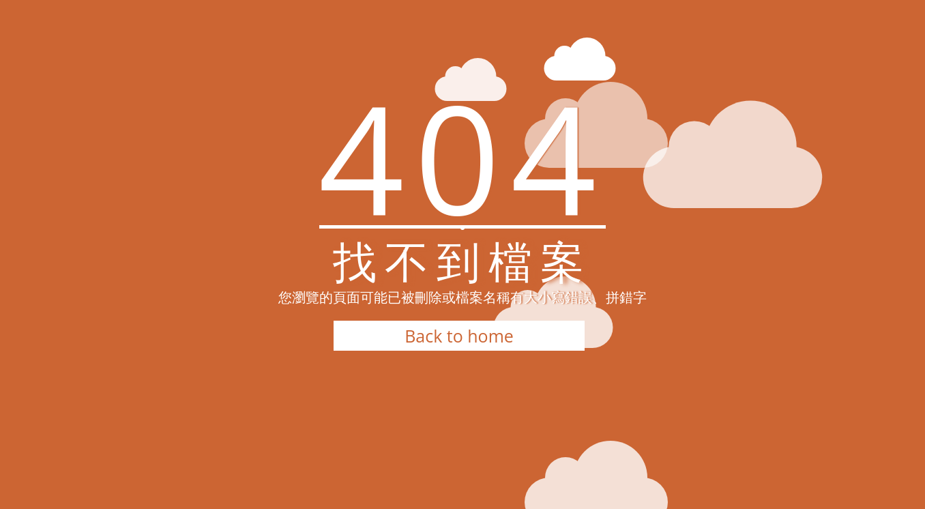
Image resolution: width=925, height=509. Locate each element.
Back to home (459, 335)
